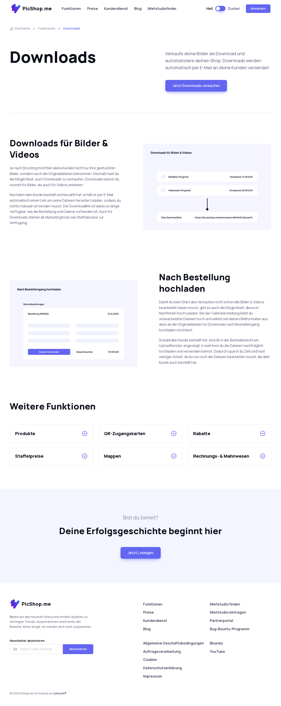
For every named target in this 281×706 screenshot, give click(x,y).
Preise (92, 8)
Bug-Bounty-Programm (229, 629)
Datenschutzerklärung (162, 667)
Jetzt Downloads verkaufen (196, 85)
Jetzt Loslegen (140, 552)
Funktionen (71, 8)
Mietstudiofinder (162, 8)
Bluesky (216, 643)
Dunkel (234, 8)
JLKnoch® (59, 693)
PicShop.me (31, 9)
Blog (138, 8)
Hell (209, 8)
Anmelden (258, 8)
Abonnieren (78, 649)
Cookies (150, 659)
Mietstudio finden (225, 604)
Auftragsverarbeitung (162, 651)
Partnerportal (221, 620)
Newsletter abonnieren (27, 641)
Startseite (20, 28)
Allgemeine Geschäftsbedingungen (173, 643)
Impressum (152, 676)
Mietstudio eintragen (228, 612)
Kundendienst (116, 8)
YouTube (217, 651)
